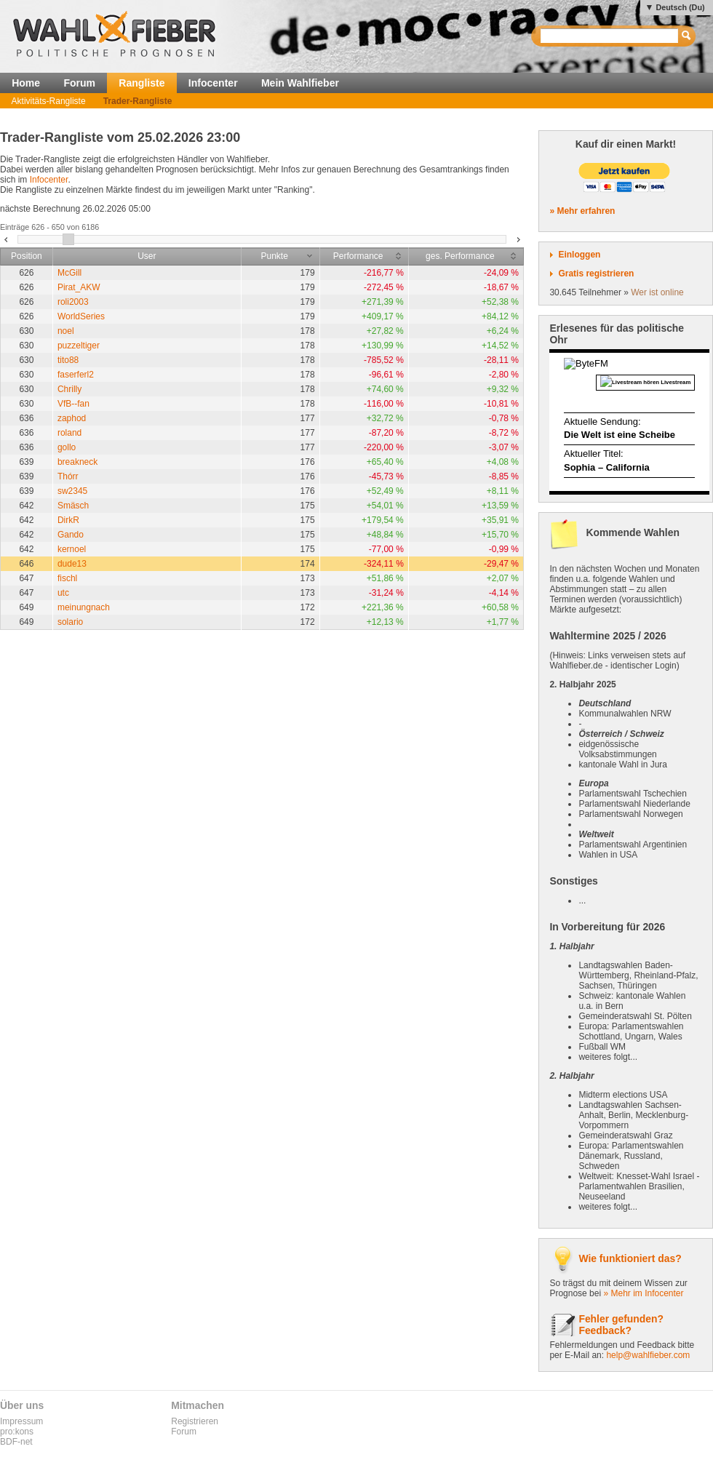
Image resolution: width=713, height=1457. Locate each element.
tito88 (68, 360)
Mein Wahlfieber (300, 83)
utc (63, 593)
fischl (67, 578)
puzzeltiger (78, 345)
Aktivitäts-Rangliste (49, 101)
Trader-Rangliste (137, 101)
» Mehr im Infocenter (643, 1293)
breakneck (77, 462)
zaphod (71, 418)
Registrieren (194, 1421)
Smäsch (73, 505)
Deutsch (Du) (680, 7)
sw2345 (72, 491)
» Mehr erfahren (582, 211)
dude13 (72, 564)
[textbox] (610, 36)
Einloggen (579, 255)
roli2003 (73, 302)
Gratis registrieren (596, 273)
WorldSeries (81, 316)
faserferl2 (75, 375)
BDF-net (16, 1442)
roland (69, 433)
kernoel (71, 549)
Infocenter (213, 83)
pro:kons (16, 1431)
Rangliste (141, 83)
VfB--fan (73, 404)
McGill (69, 273)
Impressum (21, 1421)
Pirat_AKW (78, 287)
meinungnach (83, 607)
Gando (70, 535)
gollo (66, 447)
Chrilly (69, 389)
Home (26, 83)
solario (70, 622)
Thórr (68, 476)
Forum (79, 83)
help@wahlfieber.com (648, 1355)
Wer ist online (657, 292)
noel (65, 331)
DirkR (68, 520)
